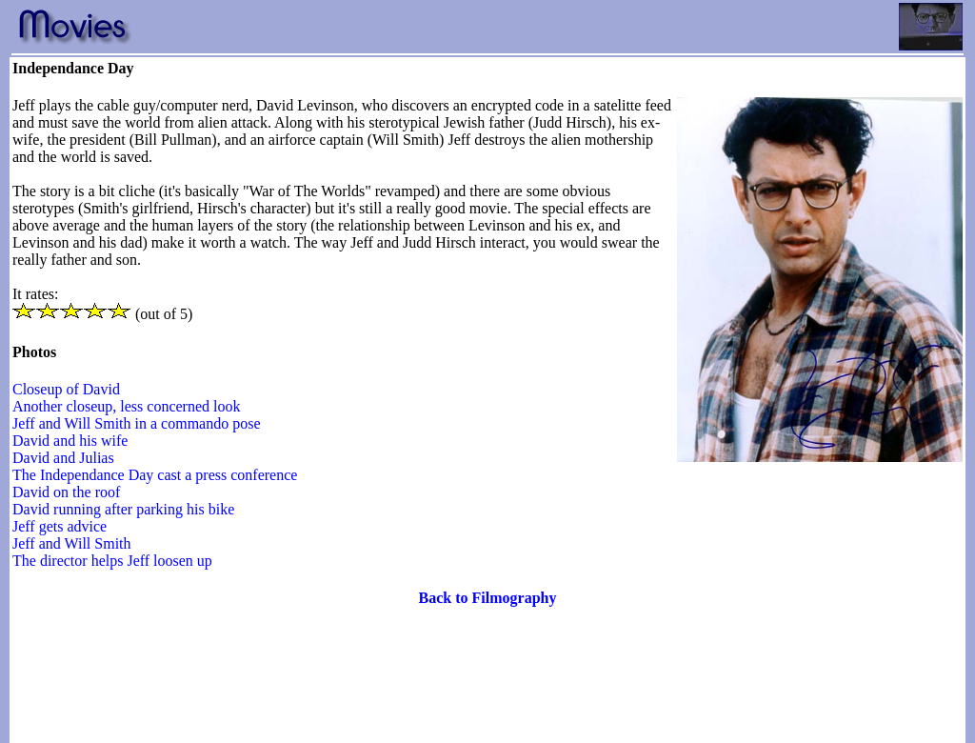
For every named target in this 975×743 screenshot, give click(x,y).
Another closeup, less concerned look (126, 406)
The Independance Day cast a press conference (154, 475)
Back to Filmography (488, 598)
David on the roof (66, 492)
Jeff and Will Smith (71, 543)
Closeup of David (66, 389)
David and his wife (70, 440)
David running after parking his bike (123, 509)
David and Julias (63, 458)
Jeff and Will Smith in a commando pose (136, 423)
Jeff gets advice (59, 526)
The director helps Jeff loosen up (112, 560)
